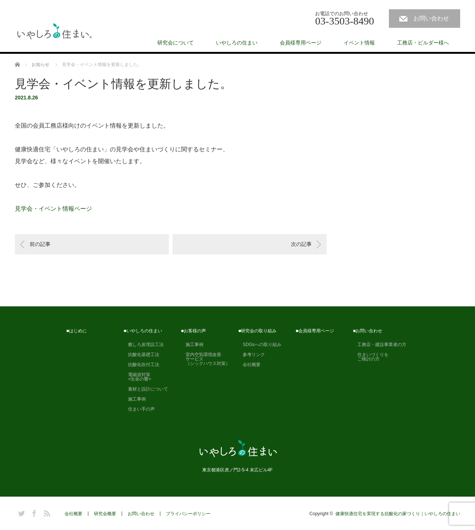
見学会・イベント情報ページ (53, 208)
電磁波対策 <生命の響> (137, 376)
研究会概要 (105, 513)
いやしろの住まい (237, 43)
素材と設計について (146, 389)
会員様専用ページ (300, 43)
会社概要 (249, 364)
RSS (46, 512)
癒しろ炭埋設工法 (144, 344)
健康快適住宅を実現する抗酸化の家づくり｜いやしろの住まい (397, 513)
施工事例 (135, 399)
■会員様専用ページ (315, 331)
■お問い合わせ (367, 331)
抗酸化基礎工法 (141, 354)
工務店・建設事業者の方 (379, 344)
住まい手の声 (139, 409)
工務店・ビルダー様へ (423, 43)
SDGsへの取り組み (259, 344)
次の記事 (301, 244)
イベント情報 (359, 43)
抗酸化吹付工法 (141, 364)
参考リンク (251, 354)
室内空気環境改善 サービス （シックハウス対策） (205, 359)
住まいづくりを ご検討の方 (371, 356)
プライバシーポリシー (188, 513)
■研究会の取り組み (257, 331)
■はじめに (76, 331)
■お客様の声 (193, 331)
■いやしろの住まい (143, 331)
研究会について (175, 43)
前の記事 (40, 244)
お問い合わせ (431, 18)
